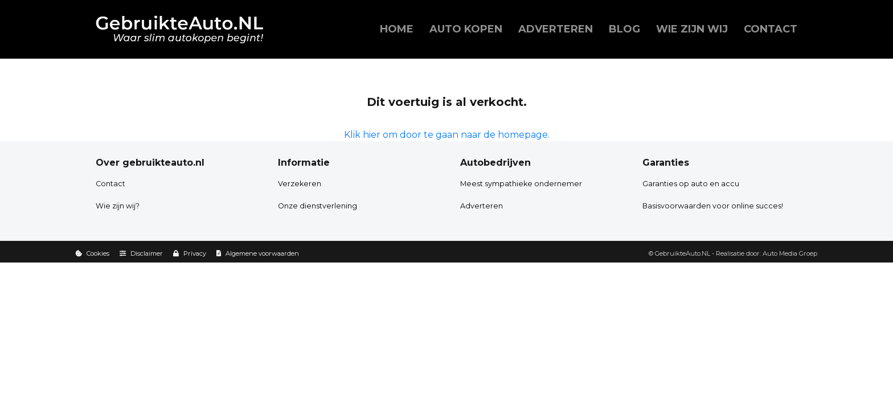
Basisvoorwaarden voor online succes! (712, 206)
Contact (770, 29)
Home (396, 29)
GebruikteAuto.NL (682, 253)
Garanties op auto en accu (690, 183)
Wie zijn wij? (118, 206)
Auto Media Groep (790, 253)
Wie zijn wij (692, 29)
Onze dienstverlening (317, 206)
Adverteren (555, 29)
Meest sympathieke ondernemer (521, 183)
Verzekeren (299, 183)
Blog (624, 29)
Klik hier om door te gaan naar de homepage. (447, 134)
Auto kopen (465, 29)
